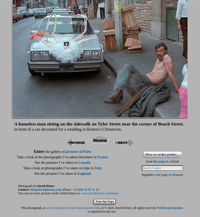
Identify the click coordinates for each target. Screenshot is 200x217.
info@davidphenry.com (45, 189)
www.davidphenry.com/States (99, 193)
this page (159, 161)
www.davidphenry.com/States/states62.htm (73, 208)
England (84, 174)
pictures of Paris (78, 152)
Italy (98, 168)
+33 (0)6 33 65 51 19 (85, 189)
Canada (84, 163)
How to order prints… (162, 154)
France (102, 157)
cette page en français (168, 175)
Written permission (170, 208)
